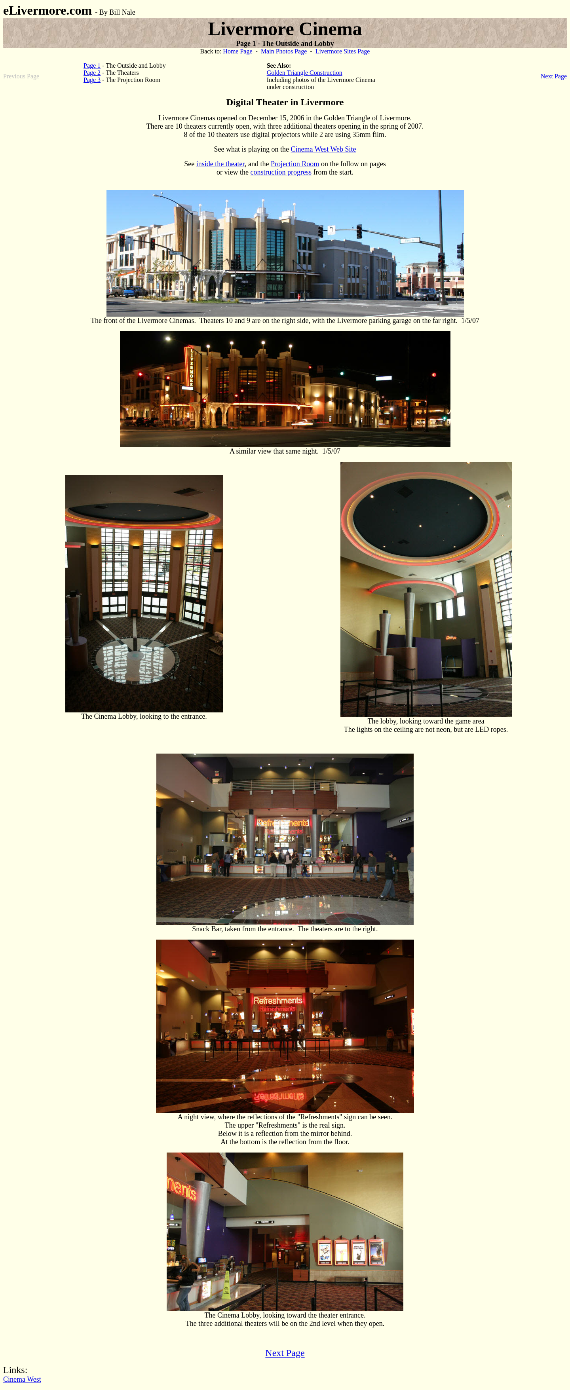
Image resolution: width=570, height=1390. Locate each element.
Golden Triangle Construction (304, 72)
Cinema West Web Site (323, 149)
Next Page (554, 76)
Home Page (237, 51)
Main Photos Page (284, 51)
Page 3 (92, 79)
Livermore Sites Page (342, 51)
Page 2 (92, 72)
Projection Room (295, 164)
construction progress (281, 172)
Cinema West (22, 1379)
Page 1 (92, 65)
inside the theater (220, 164)
